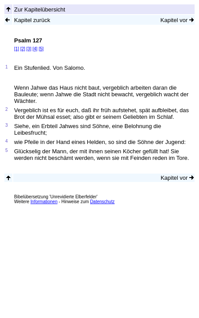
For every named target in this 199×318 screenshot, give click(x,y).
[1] (16, 48)
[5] (41, 48)
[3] (28, 48)
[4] (35, 48)
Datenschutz (102, 201)
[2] (22, 48)
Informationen (43, 201)
